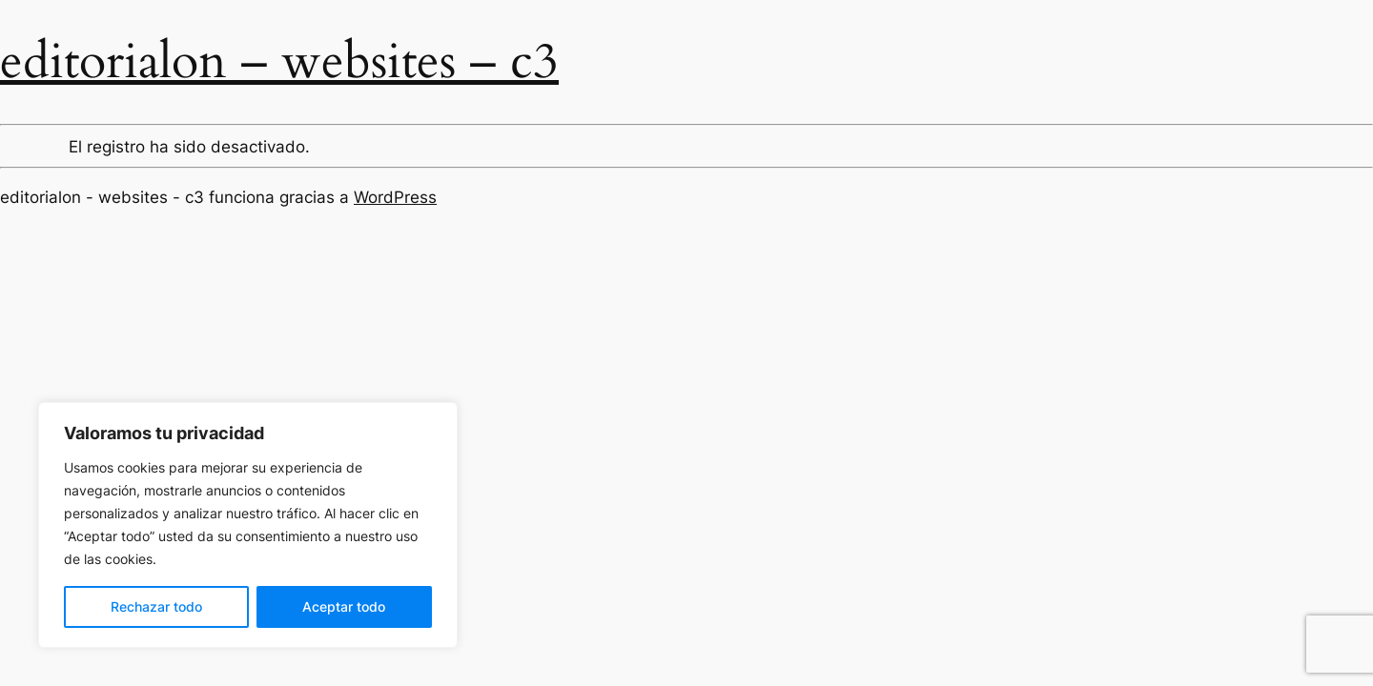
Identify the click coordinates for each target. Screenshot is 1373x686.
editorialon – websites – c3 (279, 61)
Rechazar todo (156, 606)
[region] (248, 525)
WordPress (395, 197)
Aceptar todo (343, 606)
